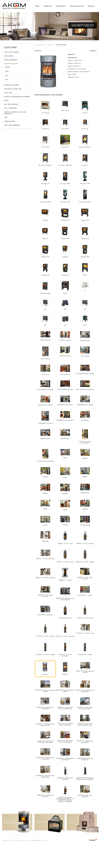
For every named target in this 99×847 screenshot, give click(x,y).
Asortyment (61, 6)
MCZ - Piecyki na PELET (11, 104)
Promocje (48, 6)
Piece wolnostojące (11, 63)
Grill (6, 117)
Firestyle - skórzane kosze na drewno (17, 96)
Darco (6, 100)
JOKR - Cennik (8, 56)
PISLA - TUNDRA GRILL (10, 108)
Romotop (7, 67)
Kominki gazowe (9, 121)
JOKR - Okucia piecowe (11, 52)
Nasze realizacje (77, 6)
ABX (6, 79)
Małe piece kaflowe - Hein (12, 89)
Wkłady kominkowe (10, 60)
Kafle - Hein (8, 92)
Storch (7, 71)
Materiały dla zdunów (11, 85)
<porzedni (37, 50)
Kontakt (91, 6)
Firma (37, 6)
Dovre (6, 75)
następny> (93, 50)
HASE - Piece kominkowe (12, 125)
